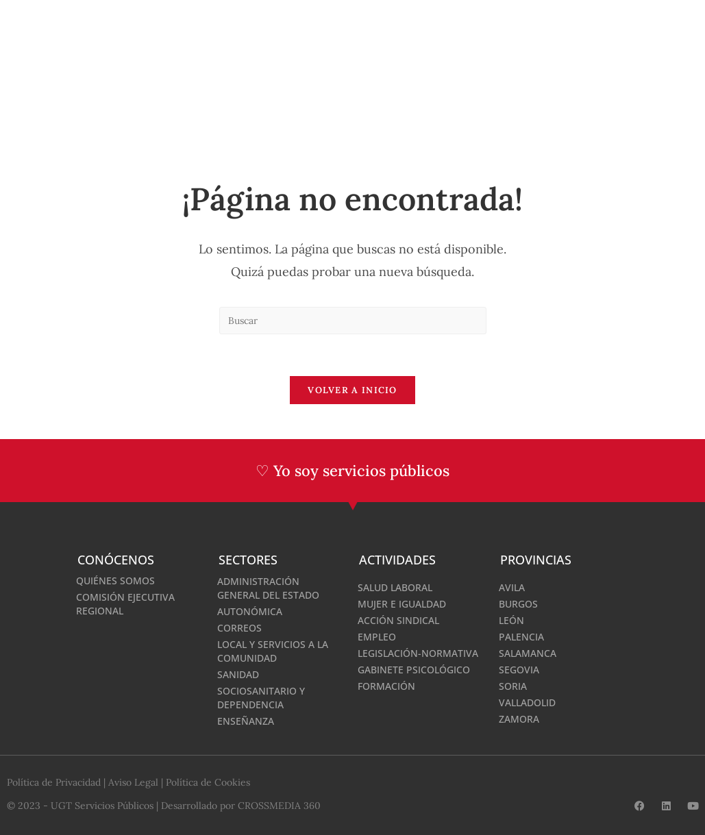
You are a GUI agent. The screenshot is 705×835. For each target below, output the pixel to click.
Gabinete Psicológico (414, 669)
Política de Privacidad (54, 782)
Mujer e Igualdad (402, 603)
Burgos (518, 603)
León (511, 620)
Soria (513, 686)
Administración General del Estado (268, 588)
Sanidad (238, 674)
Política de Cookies (208, 782)
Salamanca (527, 653)
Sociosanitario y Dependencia (261, 697)
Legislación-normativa (418, 653)
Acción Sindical (398, 620)
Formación (386, 686)
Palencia (521, 636)
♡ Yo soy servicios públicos (352, 470)
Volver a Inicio (352, 390)
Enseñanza (245, 720)
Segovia (519, 669)
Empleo (377, 636)
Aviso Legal (133, 782)
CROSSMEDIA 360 (279, 805)
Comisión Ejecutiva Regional (125, 603)
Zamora (519, 718)
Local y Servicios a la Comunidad (272, 651)
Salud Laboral (395, 587)
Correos (239, 627)
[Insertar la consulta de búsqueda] (352, 320)
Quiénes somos (115, 580)
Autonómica (249, 611)
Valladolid (527, 702)
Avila (512, 587)
